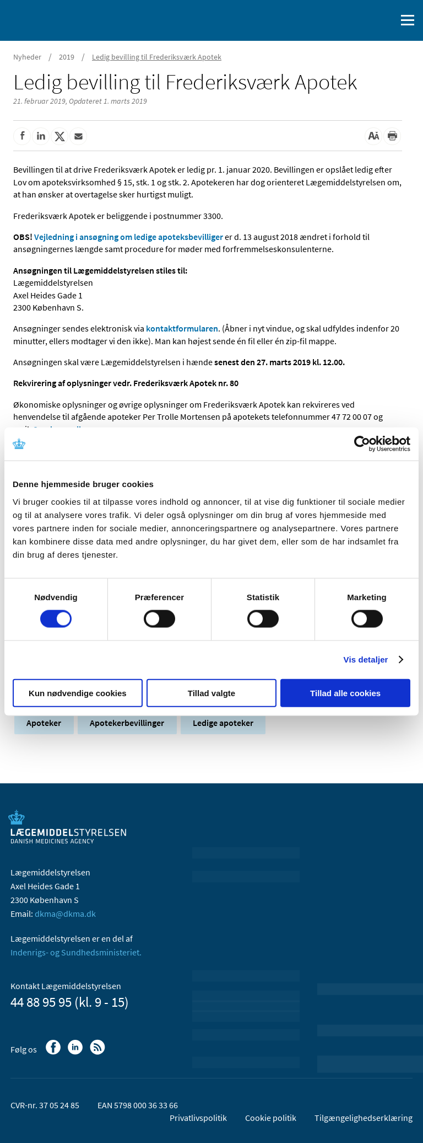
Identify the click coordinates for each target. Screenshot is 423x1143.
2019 (66, 57)
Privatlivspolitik (198, 1117)
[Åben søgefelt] (385, 20)
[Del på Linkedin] (41, 136)
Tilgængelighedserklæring (363, 1117)
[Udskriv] (392, 136)
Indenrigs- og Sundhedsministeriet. (76, 952)
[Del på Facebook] (22, 136)
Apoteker (43, 722)
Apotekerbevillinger (127, 722)
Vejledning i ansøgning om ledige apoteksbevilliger (128, 236)
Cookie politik (270, 1117)
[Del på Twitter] (59, 136)
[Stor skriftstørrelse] (373, 136)
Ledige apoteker (223, 722)
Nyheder (27, 57)
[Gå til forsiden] (55, 19)
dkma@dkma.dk (65, 913)
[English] (359, 20)
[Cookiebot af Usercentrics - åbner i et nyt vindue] (362, 444)
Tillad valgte (211, 692)
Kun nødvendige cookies (78, 692)
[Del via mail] (78, 136)
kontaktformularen (182, 328)
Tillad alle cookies (345, 692)
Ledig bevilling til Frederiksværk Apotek (156, 57)
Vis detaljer (366, 659)
